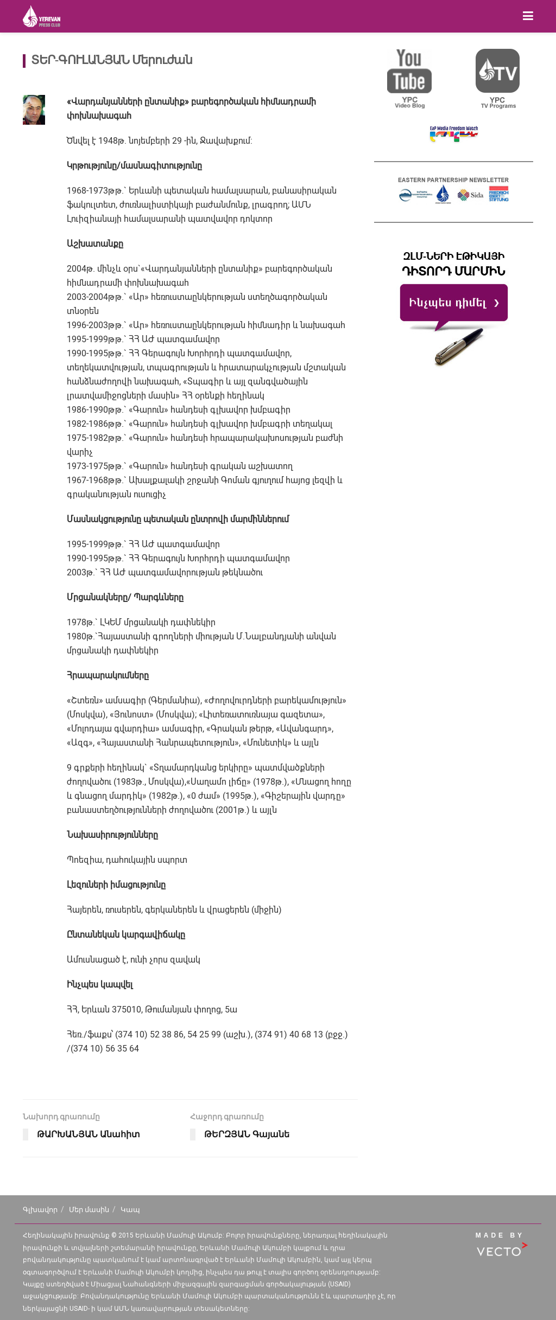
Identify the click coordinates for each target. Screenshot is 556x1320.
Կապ (130, 1210)
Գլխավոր (40, 1210)
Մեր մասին (89, 1210)
